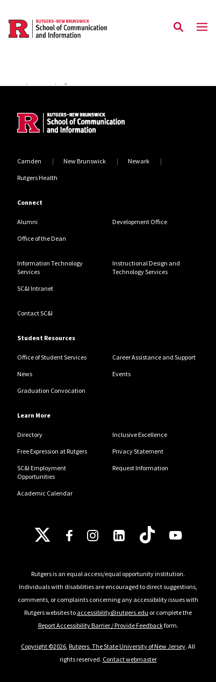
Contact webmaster (130, 659)
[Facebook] (69, 535)
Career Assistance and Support (154, 357)
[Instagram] (92, 535)
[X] (42, 535)
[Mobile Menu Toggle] (202, 27)
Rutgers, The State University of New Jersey (127, 646)
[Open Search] (178, 27)
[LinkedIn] (119, 535)
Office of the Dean (41, 238)
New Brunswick (84, 161)
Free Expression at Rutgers (52, 451)
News (24, 374)
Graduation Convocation (51, 390)
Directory (29, 434)
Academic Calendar (45, 493)
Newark (138, 161)
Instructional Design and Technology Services (146, 267)
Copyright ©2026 (43, 646)
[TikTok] (147, 535)
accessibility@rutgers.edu (112, 612)
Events (121, 374)
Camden (29, 161)
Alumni (27, 222)
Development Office (139, 222)
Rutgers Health (37, 178)
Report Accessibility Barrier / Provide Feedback (100, 625)
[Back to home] (89, 124)
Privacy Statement (137, 451)
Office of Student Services (52, 357)
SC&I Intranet (35, 288)
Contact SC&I (35, 313)
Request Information (140, 468)
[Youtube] (175, 535)
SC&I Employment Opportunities (41, 472)
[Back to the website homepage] (58, 29)
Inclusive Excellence (139, 434)
